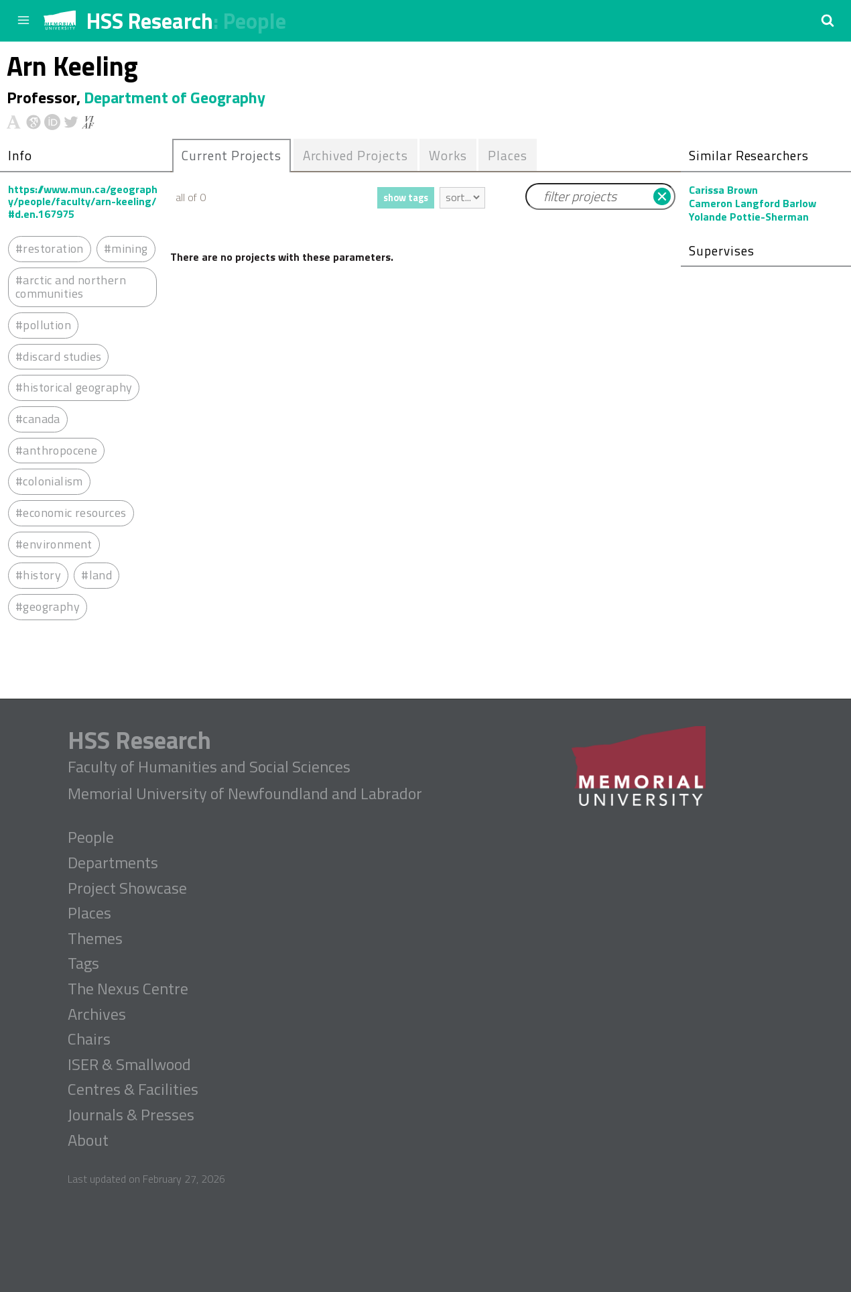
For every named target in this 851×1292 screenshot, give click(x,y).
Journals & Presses (131, 1115)
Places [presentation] (507, 155)
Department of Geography (174, 97)
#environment (53, 544)
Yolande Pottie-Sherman (749, 217)
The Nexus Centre (128, 989)
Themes (95, 938)
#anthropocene (56, 450)
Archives (97, 1014)
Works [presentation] (448, 155)
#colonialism (49, 481)
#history (38, 575)
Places (89, 913)
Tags (83, 963)
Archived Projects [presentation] (355, 155)
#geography (47, 606)
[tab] (231, 155)
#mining (126, 248)
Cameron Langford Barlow (752, 203)
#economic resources (71, 513)
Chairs (89, 1039)
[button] (827, 20)
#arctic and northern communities (70, 287)
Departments (113, 863)
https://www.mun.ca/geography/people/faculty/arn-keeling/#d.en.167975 (82, 201)
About (88, 1140)
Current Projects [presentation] (231, 155)
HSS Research (149, 21)
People (254, 21)
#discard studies (58, 356)
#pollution (43, 325)
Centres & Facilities (133, 1089)
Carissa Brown (723, 190)
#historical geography (73, 387)
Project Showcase (127, 888)
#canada (37, 419)
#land (96, 575)
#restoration (49, 248)
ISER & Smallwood (129, 1064)
